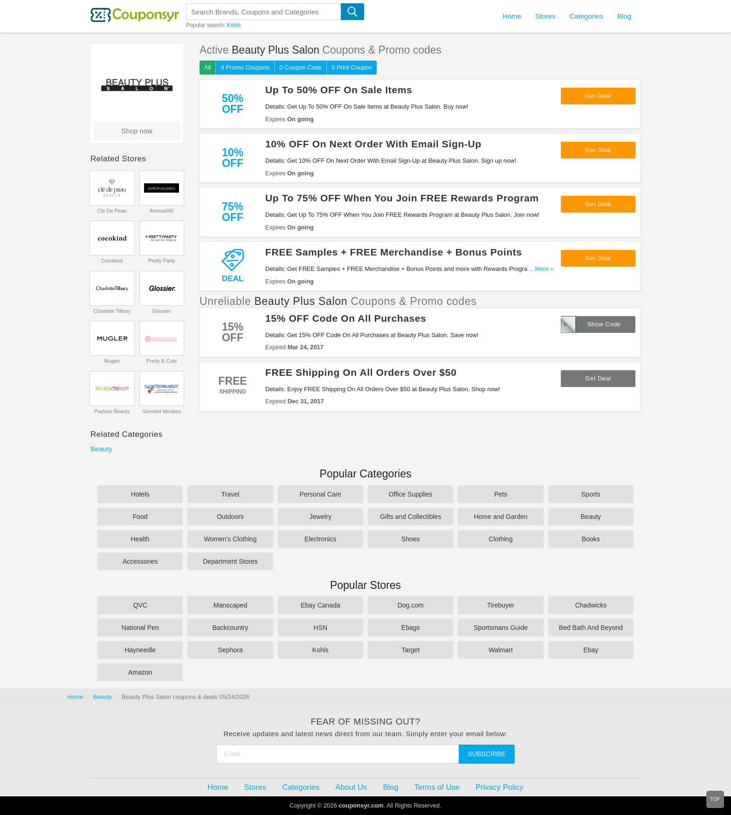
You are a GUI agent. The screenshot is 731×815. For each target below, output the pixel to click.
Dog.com (411, 605)
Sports (590, 494)
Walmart (501, 650)
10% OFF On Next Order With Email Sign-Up (373, 143)
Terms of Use (437, 787)
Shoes (410, 539)
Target (410, 650)
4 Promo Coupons (245, 67)
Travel (230, 494)
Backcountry (230, 627)
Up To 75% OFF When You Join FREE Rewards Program (402, 198)
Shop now (136, 131)
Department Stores (230, 561)
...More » (542, 268)
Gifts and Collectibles (410, 516)
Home (75, 696)
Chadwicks (591, 605)
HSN (321, 627)
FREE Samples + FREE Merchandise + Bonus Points (393, 252)
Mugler (112, 361)
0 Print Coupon (351, 67)
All (207, 67)
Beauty (101, 449)
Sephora (230, 650)
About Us (351, 787)
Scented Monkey (162, 411)
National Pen (140, 627)
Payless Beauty (112, 411)
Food (140, 516)
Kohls (234, 25)
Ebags (410, 627)
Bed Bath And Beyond (591, 627)
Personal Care (321, 494)
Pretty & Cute (161, 361)
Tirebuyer (501, 605)
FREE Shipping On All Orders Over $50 (361, 372)
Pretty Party (161, 260)
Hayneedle (140, 650)
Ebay (590, 650)
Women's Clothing (230, 539)
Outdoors (230, 516)
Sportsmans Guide (501, 627)
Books (591, 539)
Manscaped (230, 605)
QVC (140, 605)
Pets (500, 494)
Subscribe (487, 754)
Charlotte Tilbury (112, 311)
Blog (624, 16)
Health (140, 539)
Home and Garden (500, 516)
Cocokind (112, 260)
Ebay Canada (320, 605)
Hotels (140, 494)
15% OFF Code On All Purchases (345, 318)
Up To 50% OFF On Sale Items (338, 89)
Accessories (140, 561)
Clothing (500, 539)
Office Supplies (411, 494)
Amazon (140, 672)
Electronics (320, 539)
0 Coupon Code (300, 67)
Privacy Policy (500, 787)
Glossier (161, 311)
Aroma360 (161, 211)
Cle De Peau (111, 211)
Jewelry (320, 516)
